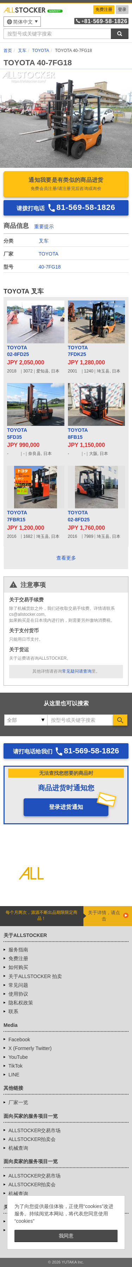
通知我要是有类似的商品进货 (66, 184)
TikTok (15, 1066)
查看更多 (66, 558)
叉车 (44, 241)
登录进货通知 (66, 807)
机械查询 (18, 1148)
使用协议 (18, 994)
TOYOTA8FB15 (78, 433)
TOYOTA (48, 254)
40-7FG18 (50, 267)
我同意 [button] (66, 1236)
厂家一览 (18, 1102)
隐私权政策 (20, 1002)
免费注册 (103, 9)
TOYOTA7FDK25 (78, 351)
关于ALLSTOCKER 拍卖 (35, 976)
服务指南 (18, 949)
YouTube (18, 1057)
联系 (13, 1011)
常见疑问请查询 (77, 671)
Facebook (19, 1039)
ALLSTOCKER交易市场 (34, 1130)
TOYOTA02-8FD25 (18, 351)
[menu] (22, 22)
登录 (122, 9)
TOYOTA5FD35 (17, 433)
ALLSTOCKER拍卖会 (32, 1139)
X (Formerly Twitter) (30, 1048)
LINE (13, 1074)
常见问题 (18, 985)
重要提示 (44, 226)
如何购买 (18, 967)
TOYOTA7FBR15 (17, 516)
